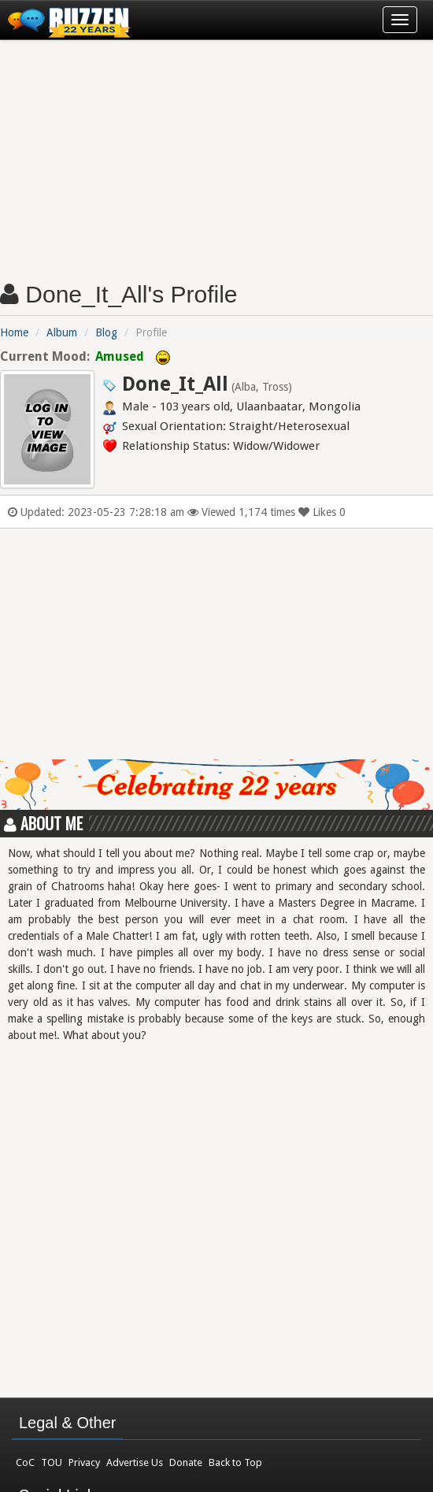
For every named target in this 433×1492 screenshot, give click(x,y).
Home (14, 332)
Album (61, 332)
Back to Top (235, 1462)
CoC (25, 1462)
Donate (185, 1462)
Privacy (84, 1462)
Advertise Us (134, 1462)
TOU (51, 1462)
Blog (106, 332)
